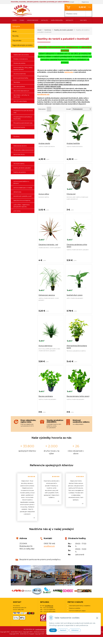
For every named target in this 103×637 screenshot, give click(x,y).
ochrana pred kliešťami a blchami (21, 182)
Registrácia (85, 2)
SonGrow (22, 159)
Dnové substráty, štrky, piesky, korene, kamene (23, 68)
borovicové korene (19, 127)
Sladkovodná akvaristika (21, 54)
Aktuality (69, 20)
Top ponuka (16, 41)
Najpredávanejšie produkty (22, 45)
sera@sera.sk (49, 546)
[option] (27, 497)
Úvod (14, 20)
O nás (22, 20)
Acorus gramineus (45, 346)
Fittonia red (71, 194)
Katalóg (44, 20)
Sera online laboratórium (21, 91)
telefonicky (68, 72)
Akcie (14, 31)
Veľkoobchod (32, 20)
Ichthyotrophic (22, 105)
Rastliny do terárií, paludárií (22, 168)
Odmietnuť (75, 630)
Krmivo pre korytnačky (21, 78)
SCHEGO (22, 215)
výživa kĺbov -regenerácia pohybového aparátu (22, 205)
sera (22, 50)
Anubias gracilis (44, 143)
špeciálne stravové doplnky (22, 200)
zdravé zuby (17, 192)
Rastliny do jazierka (20, 172)
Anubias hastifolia (73, 143)
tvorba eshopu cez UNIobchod (44, 629)
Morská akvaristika (19, 63)
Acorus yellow (44, 194)
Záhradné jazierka (19, 86)
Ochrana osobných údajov (77, 610)
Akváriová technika (20, 73)
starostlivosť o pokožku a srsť (22, 196)
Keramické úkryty (19, 154)
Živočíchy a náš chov (22, 131)
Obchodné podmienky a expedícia (79, 605)
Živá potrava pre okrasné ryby (23, 123)
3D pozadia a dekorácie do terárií (24, 150)
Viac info (83, 20)
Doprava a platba (74, 608)
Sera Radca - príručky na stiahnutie (21, 96)
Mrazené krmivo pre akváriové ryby (23, 111)
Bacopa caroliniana (46, 396)
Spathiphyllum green (75, 295)
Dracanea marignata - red (48, 245)
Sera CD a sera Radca (20, 101)
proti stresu (17, 211)
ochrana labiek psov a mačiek (23, 187)
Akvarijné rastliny (19, 163)
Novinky (15, 36)
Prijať (53, 630)
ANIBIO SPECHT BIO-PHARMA (22, 176)
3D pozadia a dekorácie (22, 141)
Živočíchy (17, 136)
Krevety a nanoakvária (21, 59)
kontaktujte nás (43, 94)
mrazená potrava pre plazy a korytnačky (23, 117)
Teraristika (17, 82)
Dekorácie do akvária (20, 146)
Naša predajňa (57, 20)
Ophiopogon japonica (47, 295)
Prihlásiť (71, 2)
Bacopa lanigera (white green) (78, 396)
